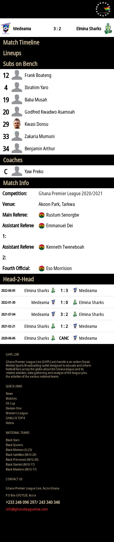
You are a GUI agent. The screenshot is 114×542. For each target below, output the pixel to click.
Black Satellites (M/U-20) (21, 454)
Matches (11, 398)
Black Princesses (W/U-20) (22, 459)
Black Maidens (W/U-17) (21, 469)
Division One (14, 408)
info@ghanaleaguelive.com (27, 509)
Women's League (17, 413)
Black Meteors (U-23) (19, 449)
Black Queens (14, 444)
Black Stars (12, 440)
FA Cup (10, 403)
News (9, 393)
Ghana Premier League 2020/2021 (71, 193)
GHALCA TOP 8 (15, 418)
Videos (10, 422)
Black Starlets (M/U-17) (20, 464)
